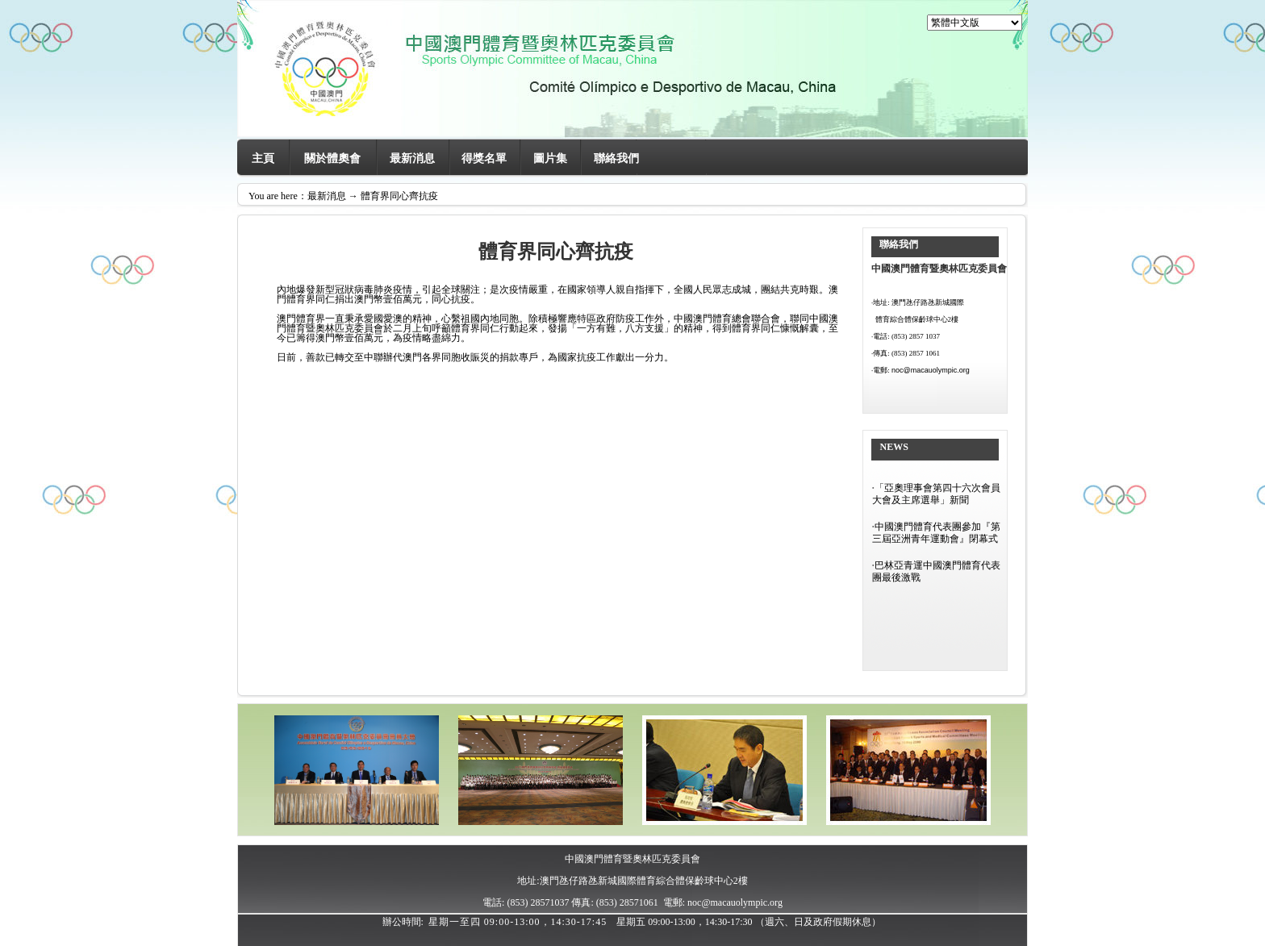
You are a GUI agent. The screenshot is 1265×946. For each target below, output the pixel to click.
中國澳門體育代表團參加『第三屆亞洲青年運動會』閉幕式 (936, 532)
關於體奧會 (332, 158)
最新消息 (412, 158)
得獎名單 (484, 158)
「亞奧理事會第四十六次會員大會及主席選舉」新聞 (936, 494)
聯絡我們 (616, 158)
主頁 (263, 158)
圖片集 (550, 158)
